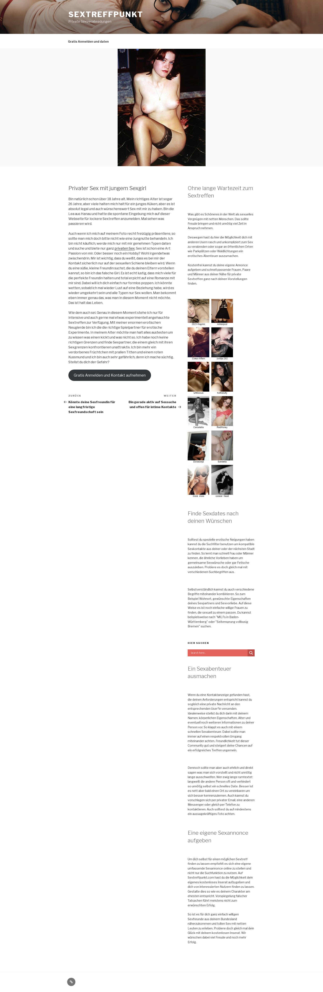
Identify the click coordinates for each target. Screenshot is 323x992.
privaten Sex (125, 248)
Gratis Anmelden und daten (88, 41)
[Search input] (219, 652)
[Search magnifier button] (251, 652)
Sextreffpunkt (105, 14)
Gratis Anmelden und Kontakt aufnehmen (110, 375)
